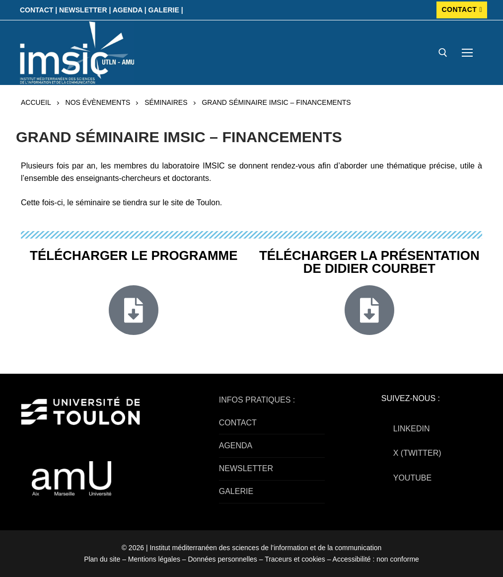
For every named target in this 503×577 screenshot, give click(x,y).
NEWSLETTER (246, 468)
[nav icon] (467, 52)
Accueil (36, 102)
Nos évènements (98, 102)
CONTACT (461, 9)
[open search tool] (442, 52)
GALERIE (236, 491)
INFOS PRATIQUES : (257, 400)
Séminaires (165, 102)
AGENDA (236, 445)
